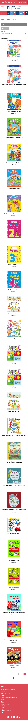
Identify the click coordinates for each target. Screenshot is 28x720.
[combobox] (14, 34)
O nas (2, 707)
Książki (8, 19)
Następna (17, 677)
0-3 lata (8, 13)
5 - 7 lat (14, 12)
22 (12, 677)
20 (25, 674)
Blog (2, 709)
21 (8, 677)
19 (21, 674)
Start (2, 19)
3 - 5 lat (11, 12)
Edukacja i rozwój (5, 706)
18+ (26, 12)
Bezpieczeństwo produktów (8, 712)
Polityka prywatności (6, 710)
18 (17, 674)
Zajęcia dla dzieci (5, 704)
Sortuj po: (3, 31)
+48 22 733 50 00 (5, 693)
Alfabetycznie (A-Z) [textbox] (7, 33)
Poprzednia (5, 674)
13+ (24, 12)
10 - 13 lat (21, 13)
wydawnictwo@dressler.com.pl (9, 697)
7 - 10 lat (17, 12)
